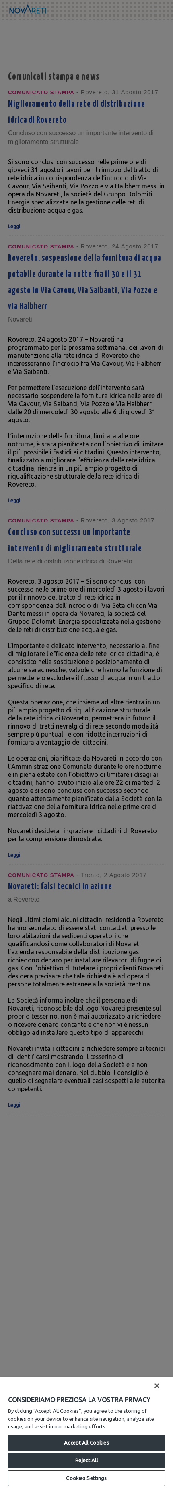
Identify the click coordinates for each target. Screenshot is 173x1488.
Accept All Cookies (86, 1442)
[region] (86, 1432)
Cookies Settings (86, 1478)
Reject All (86, 1460)
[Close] (156, 1385)
